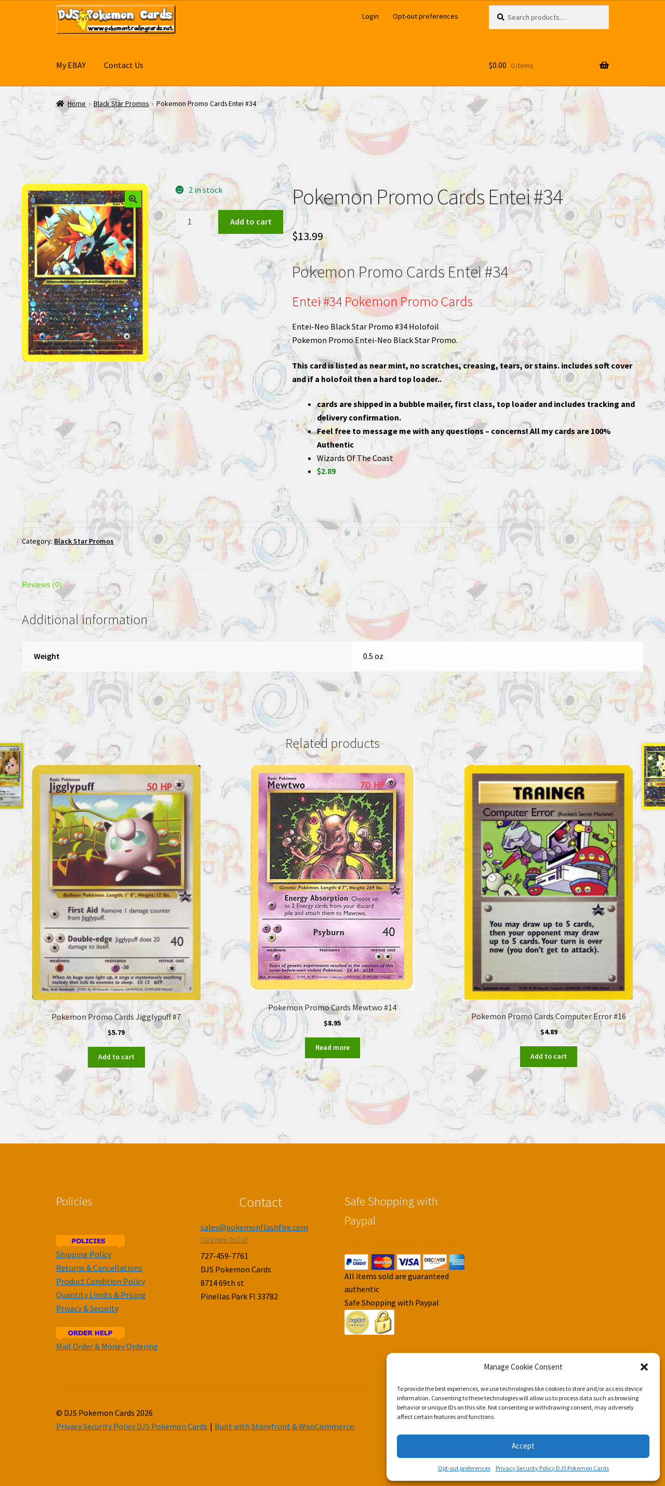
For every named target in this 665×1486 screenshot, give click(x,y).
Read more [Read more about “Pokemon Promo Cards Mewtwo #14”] (332, 1047)
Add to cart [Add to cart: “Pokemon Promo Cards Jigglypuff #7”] (116, 1056)
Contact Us (123, 65)
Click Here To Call (224, 1239)
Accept (523, 1446)
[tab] (116, 585)
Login (370, 16)
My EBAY (71, 65)
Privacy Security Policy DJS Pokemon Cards (552, 1468)
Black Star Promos (121, 103)
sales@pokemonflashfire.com (254, 1227)
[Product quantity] (193, 222)
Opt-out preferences (464, 1468)
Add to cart (251, 221)
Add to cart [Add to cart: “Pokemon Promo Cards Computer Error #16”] (548, 1056)
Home (77, 103)
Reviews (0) (42, 584)
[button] (644, 1367)
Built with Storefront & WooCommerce (284, 1426)
